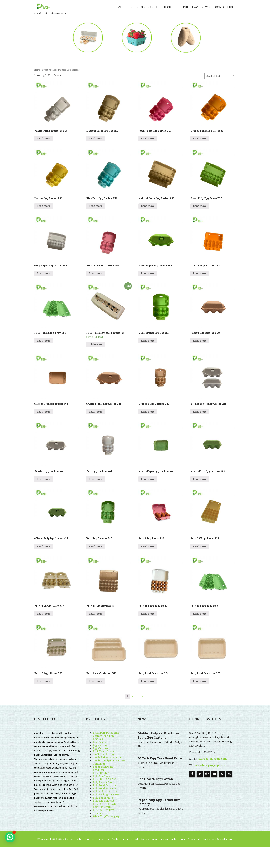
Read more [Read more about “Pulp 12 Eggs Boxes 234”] (200, 613)
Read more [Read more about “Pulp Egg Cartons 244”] (95, 479)
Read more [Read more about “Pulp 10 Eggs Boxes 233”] (43, 681)
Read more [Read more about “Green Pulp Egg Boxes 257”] (200, 205)
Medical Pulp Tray (104, 754)
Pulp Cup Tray (101, 776)
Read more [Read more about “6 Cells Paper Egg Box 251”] (148, 340)
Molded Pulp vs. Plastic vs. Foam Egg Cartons (159, 735)
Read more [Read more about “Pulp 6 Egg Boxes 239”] (148, 546)
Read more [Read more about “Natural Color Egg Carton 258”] (148, 205)
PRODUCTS (136, 7)
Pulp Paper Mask (103, 797)
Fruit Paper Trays (103, 751)
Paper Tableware (103, 766)
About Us (171, 7)
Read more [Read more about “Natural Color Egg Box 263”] (95, 138)
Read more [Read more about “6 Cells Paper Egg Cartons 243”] (148, 479)
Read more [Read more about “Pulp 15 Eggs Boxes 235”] (148, 613)
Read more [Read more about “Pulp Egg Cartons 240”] (95, 546)
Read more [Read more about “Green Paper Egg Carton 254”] (148, 273)
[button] (10, 837)
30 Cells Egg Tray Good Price (160, 758)
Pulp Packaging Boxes (106, 794)
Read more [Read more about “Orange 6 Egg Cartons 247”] (148, 411)
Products (98, 769)
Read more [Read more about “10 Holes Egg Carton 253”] (200, 273)
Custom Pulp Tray (103, 735)
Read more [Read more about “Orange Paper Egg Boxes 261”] (200, 138)
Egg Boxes (99, 742)
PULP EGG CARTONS (105, 779)
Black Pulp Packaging (106, 732)
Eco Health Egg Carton (155, 779)
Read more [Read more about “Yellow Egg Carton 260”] (43, 205)
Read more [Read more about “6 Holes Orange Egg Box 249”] (43, 411)
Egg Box (98, 739)
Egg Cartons (100, 748)
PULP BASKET (101, 773)
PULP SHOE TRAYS (104, 803)
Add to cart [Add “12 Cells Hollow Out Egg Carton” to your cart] (95, 344)
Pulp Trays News (197, 7)
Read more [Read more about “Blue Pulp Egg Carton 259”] (95, 205)
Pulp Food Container (105, 785)
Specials (98, 813)
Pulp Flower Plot (103, 782)
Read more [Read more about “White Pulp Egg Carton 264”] (43, 138)
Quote (153, 7)
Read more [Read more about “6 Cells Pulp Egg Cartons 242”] (200, 479)
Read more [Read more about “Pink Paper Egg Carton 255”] (95, 273)
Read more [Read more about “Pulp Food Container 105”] (95, 681)
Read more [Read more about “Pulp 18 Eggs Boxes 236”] (95, 613)
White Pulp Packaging (106, 816)
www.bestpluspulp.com (210, 765)
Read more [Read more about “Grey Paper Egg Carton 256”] (43, 273)
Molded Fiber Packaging (108, 757)
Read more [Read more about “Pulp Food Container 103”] (200, 681)
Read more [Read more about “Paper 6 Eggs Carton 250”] (200, 340)
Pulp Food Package (104, 788)
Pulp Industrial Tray (105, 791)
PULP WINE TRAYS (104, 810)
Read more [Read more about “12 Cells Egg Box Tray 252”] (43, 340)
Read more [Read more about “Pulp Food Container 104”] (148, 681)
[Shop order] (220, 76)
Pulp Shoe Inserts (103, 800)
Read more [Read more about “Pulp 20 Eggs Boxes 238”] (200, 546)
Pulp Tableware (102, 807)
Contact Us (224, 7)
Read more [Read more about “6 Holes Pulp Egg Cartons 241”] (43, 546)
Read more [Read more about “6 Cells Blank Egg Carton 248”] (95, 411)
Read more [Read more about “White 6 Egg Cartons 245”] (43, 479)
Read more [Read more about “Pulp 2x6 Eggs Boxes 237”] (43, 613)
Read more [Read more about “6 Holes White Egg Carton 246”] (200, 411)
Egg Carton (100, 745)
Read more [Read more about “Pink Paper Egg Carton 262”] (148, 138)
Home (117, 7)
